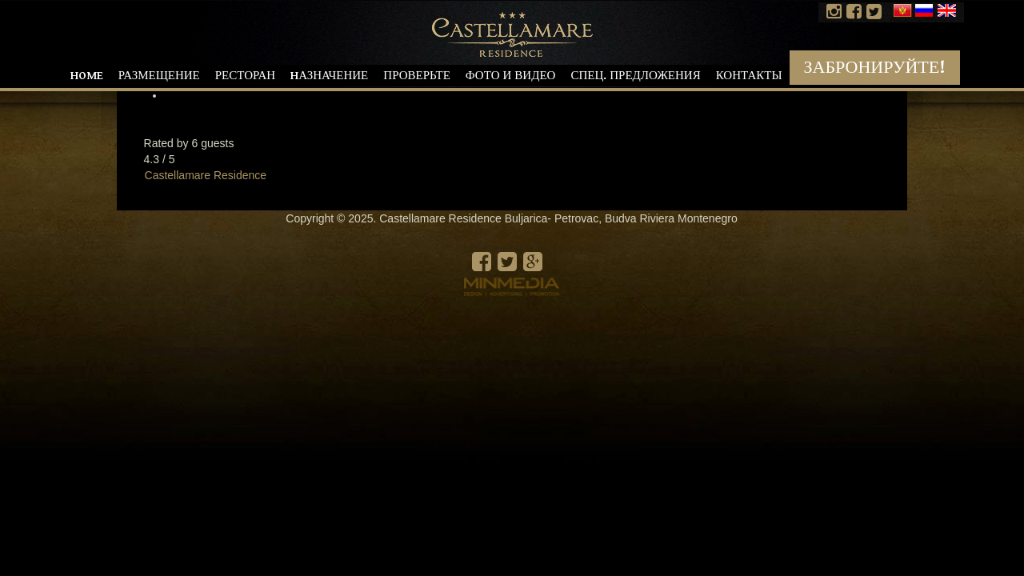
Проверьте (416, 75)
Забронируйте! (874, 68)
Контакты (749, 75)
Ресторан (245, 75)
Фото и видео (511, 75)
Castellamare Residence (206, 175)
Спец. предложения (635, 75)
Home (86, 75)
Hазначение (329, 75)
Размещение (159, 75)
